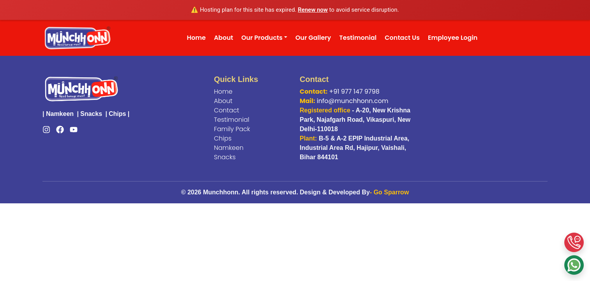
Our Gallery (313, 37)
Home (196, 37)
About (223, 37)
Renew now (313, 9)
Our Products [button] (262, 37)
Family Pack (232, 128)
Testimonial (358, 37)
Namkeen (60, 113)
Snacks (91, 113)
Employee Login (452, 37)
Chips (117, 113)
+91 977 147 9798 (354, 91)
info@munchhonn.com (353, 100)
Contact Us (402, 37)
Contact (226, 110)
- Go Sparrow (389, 192)
